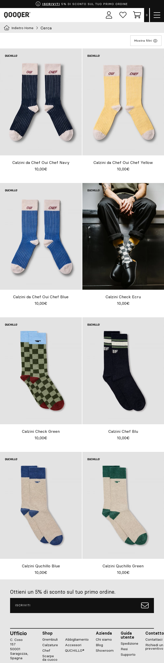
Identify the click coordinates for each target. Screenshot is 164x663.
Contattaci (153, 639)
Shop (47, 633)
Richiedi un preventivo (154, 647)
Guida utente (127, 635)
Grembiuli (50, 639)
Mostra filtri (145, 41)
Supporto (128, 654)
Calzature (50, 645)
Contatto (154, 633)
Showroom (105, 650)
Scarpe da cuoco (49, 658)
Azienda (104, 633)
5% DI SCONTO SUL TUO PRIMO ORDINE (81, 4)
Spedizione (129, 643)
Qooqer (18, 15)
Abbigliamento (77, 639)
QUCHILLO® (74, 650)
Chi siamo (104, 639)
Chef (46, 650)
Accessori (73, 645)
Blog (99, 645)
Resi (124, 649)
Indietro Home (19, 27)
